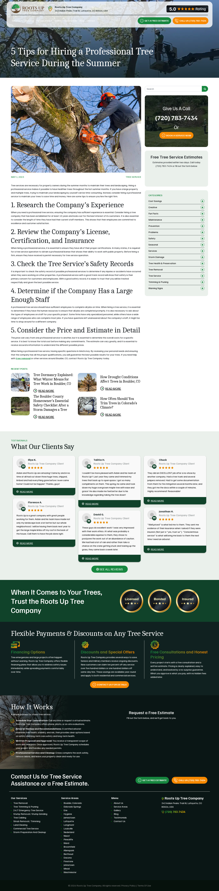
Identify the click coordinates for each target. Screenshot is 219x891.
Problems (153, 232)
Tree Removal (155, 269)
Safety (151, 238)
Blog (81, 20)
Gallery (58, 20)
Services (16, 20)
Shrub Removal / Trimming (26, 821)
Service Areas (43, 20)
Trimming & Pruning (158, 281)
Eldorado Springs (72, 806)
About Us (29, 20)
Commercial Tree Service (26, 828)
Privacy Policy (128, 885)
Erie (65, 810)
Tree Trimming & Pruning (25, 806)
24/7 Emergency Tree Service (28, 810)
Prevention (154, 225)
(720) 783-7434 (176, 117)
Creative (152, 207)
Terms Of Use (144, 885)
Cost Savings (155, 201)
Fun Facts (153, 213)
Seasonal (153, 244)
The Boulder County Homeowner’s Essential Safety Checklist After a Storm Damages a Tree (51, 403)
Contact (91, 20)
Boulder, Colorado (73, 802)
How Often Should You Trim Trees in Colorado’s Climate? (118, 403)
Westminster (70, 872)
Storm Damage (156, 257)
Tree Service (133, 176)
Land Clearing (20, 824)
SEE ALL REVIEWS (109, 569)
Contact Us (119, 821)
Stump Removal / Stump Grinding (30, 813)
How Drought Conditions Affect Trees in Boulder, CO (120, 379)
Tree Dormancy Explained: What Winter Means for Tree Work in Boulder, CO (53, 379)
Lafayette (69, 821)
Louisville (68, 828)
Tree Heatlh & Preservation (162, 263)
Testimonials (70, 20)
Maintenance (155, 219)
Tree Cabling (19, 817)
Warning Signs (155, 288)
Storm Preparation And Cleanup (29, 832)
